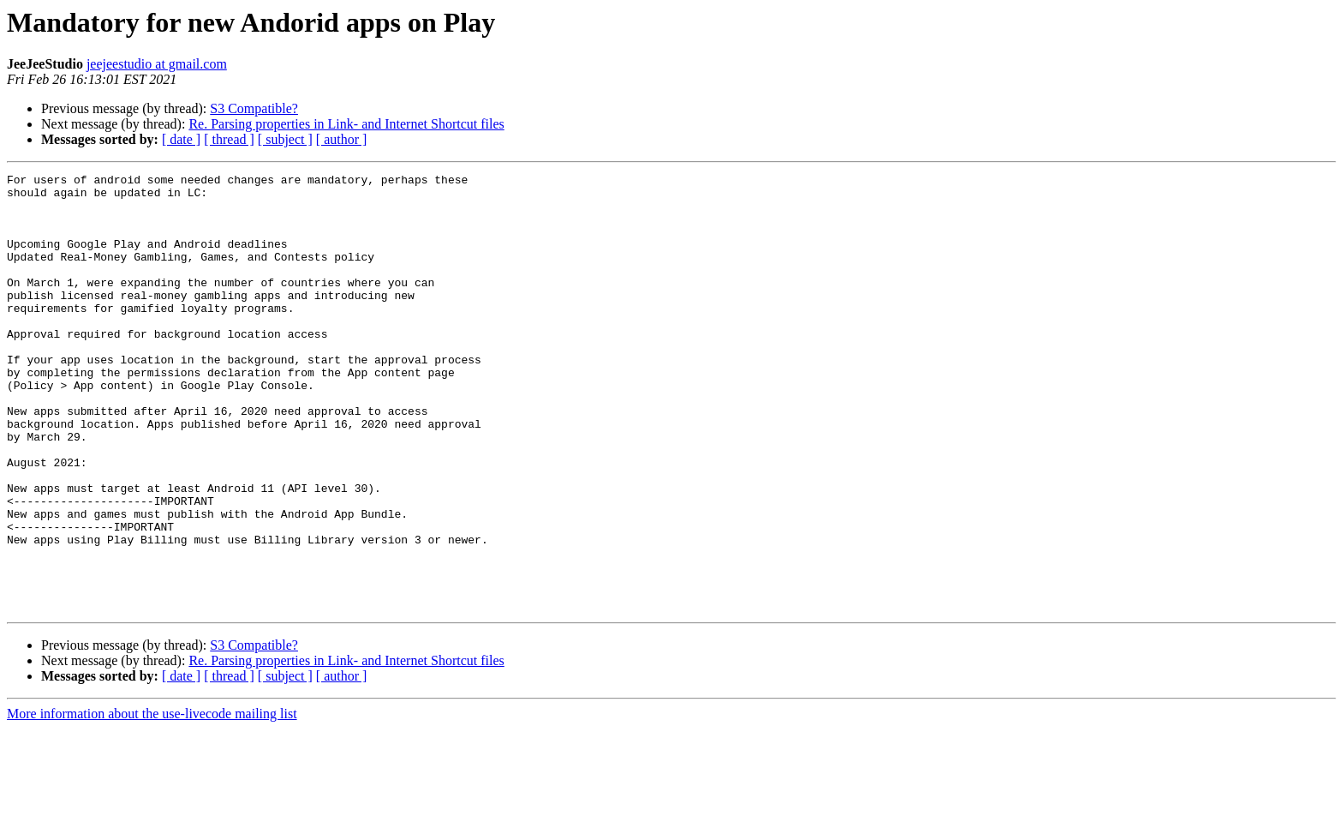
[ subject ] (285, 139)
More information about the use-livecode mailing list (152, 801)
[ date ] (181, 139)
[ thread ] (229, 139)
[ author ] (341, 139)
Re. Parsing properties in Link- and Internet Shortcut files (346, 124)
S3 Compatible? (254, 108)
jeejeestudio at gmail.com (157, 64)
